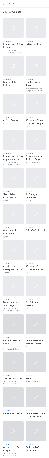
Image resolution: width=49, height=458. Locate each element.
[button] (4, 4)
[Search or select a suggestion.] (24, 3)
